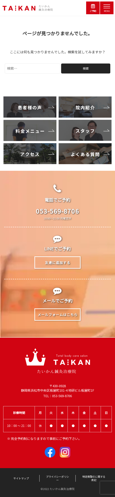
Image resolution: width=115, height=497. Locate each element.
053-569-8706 (57, 210)
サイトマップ (21, 478)
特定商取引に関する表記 (93, 478)
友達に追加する (57, 262)
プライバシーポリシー (57, 478)
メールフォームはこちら (58, 314)
